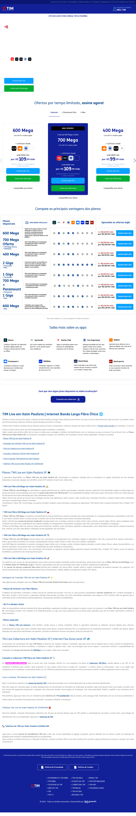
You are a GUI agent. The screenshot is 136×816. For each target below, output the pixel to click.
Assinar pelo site (18, 81)
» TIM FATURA (76, 796)
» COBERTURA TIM (78, 789)
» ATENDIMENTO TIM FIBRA (57, 782)
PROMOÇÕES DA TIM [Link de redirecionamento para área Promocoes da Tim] (106, 2)
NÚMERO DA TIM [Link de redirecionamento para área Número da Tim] (124, 2)
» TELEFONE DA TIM (54, 789)
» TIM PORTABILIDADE (96, 785)
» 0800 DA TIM (52, 792)
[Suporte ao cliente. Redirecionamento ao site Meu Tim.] (122, 8)
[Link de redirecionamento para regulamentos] (51, 770)
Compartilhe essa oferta (23, 190)
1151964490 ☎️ (44, 710)
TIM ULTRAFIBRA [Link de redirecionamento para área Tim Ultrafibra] (72, 2)
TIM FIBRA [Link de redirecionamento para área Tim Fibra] (63, 2)
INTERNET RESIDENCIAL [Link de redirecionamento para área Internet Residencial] (84, 2)
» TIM (49, 796)
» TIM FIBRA (51, 785)
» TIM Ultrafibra (77, 782)
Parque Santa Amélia (106, 429)
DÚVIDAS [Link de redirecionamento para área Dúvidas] (132, 2)
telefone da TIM (46, 720)
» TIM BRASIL (76, 792)
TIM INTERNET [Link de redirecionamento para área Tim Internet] (95, 2)
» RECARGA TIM (77, 799)
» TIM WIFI (92, 789)
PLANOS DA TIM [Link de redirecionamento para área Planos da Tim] (55, 2)
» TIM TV (50, 799)
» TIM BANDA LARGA (96, 792)
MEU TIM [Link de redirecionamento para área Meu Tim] (115, 2)
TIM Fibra (37, 653)
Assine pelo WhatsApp (19, 88)
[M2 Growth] (90, 805)
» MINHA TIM (93, 782)
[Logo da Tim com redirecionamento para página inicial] (8, 9)
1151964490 (64, 699)
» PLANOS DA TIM (78, 785)
